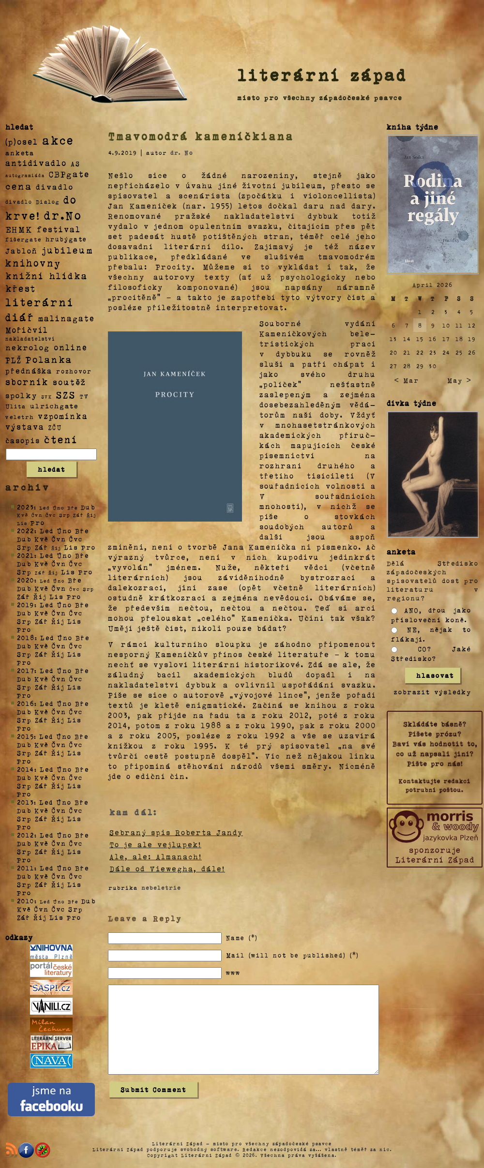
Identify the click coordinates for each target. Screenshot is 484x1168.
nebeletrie (161, 887)
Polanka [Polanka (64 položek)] (49, 359)
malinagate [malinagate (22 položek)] (66, 318)
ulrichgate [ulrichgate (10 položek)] (54, 405)
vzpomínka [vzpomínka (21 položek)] (63, 416)
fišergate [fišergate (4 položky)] (23, 239)
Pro (37, 522)
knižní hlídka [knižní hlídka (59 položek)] (46, 276)
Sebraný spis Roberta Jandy (176, 832)
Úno (64, 530)
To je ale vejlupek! (155, 844)
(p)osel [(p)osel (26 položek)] (21, 141)
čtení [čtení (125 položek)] (61, 439)
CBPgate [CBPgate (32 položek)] (69, 173)
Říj (39, 596)
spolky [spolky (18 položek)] (21, 395)
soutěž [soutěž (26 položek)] (69, 381)
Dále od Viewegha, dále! (167, 868)
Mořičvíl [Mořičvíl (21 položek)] (26, 330)
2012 (25, 835)
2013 (25, 802)
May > (459, 380)
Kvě (41, 539)
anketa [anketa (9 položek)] (19, 152)
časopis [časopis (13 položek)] (22, 440)
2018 (26, 637)
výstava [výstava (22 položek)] (25, 426)
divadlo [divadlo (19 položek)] (55, 186)
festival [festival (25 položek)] (59, 229)
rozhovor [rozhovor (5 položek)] (74, 371)
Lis (71, 547)
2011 (25, 868)
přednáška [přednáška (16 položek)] (28, 370)
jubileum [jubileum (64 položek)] (67, 249)
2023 (25, 507)
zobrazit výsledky (432, 692)
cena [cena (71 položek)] (18, 186)
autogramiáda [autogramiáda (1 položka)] (25, 175)
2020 (25, 580)
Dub (88, 507)
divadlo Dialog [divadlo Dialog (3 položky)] (32, 201)
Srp (24, 547)
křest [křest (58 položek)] (20, 288)
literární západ (322, 74)
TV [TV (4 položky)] (84, 396)
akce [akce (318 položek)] (58, 140)
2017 (25, 670)
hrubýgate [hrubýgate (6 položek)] (66, 239)
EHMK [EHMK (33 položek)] (19, 228)
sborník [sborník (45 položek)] (27, 382)
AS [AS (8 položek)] (75, 163)
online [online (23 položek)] (71, 347)
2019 (25, 604)
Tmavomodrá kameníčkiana (201, 136)
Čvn (59, 539)
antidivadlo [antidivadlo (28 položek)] (36, 162)
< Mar (406, 380)
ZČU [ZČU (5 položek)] (55, 427)
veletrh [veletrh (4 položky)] (19, 416)
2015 (25, 736)
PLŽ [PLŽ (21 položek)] (13, 360)
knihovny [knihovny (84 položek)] (33, 262)
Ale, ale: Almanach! (155, 856)
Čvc (76, 539)
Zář (41, 547)
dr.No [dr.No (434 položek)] (63, 215)
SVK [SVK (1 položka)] (46, 396)
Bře (82, 530)
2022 (25, 530)
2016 (25, 703)
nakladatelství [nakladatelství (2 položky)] (30, 338)
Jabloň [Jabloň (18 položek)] (21, 250)
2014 (25, 769)
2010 (25, 901)
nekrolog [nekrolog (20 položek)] (27, 347)
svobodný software (209, 1149)
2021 (25, 555)
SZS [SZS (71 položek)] (66, 394)
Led (47, 530)
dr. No (181, 152)
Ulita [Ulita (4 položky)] (15, 406)
